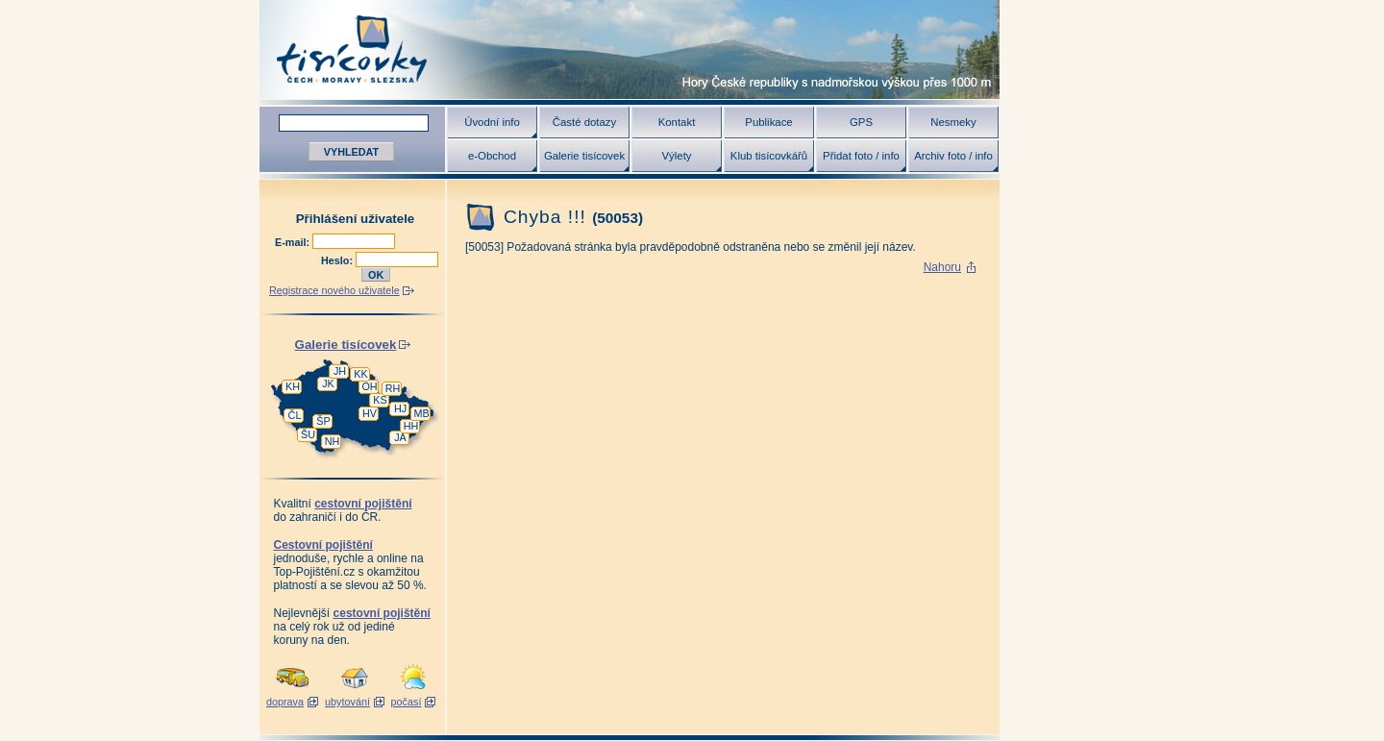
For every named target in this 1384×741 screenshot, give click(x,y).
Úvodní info (492, 122)
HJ (400, 408)
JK (328, 383)
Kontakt (677, 122)
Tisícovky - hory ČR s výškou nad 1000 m (630, 49)
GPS (861, 122)
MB (421, 413)
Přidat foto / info (861, 155)
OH (369, 386)
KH (292, 386)
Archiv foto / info (953, 155)
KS (379, 400)
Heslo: (338, 260)
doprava (285, 701)
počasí (406, 701)
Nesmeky (953, 122)
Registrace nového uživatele (334, 290)
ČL (295, 415)
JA (400, 437)
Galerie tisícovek (584, 155)
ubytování (347, 701)
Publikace (768, 122)
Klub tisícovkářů (768, 155)
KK (360, 374)
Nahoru (942, 267)
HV (369, 413)
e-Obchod (492, 155)
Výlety (676, 155)
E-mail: (293, 242)
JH (340, 371)
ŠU (308, 434)
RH (393, 388)
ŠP (323, 421)
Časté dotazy (584, 122)
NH (332, 441)
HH (411, 426)
